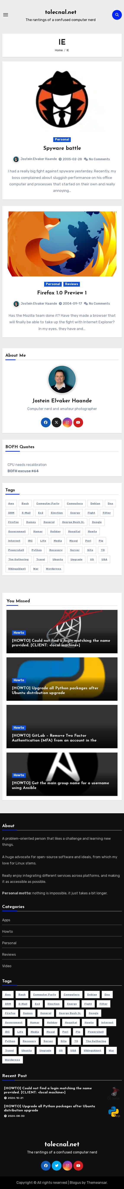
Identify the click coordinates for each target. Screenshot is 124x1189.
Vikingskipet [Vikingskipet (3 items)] (17, 568)
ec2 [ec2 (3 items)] (40, 512)
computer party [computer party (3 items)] (47, 503)
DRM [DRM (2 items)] (11, 512)
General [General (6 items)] (49, 522)
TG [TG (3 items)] (103, 550)
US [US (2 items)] (92, 559)
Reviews (71, 284)
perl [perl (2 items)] (88, 540)
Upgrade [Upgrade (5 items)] (76, 559)
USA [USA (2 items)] (104, 559)
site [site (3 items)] (90, 550)
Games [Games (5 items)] (31, 522)
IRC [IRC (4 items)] (30, 540)
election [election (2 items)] (57, 512)
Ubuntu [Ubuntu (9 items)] (58, 559)
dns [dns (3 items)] (110, 503)
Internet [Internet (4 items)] (14, 540)
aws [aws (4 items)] (11, 503)
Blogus (75, 1183)
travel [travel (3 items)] (40, 559)
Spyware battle (62, 148)
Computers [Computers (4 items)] (75, 503)
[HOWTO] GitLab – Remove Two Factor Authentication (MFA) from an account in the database (54, 740)
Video (6, 966)
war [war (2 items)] (36, 568)
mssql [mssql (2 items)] (73, 540)
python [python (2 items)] (37, 550)
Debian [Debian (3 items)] (95, 503)
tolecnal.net (60, 12)
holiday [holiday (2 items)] (55, 531)
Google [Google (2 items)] (97, 522)
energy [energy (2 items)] (75, 512)
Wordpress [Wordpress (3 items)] (53, 568)
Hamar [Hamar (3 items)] (38, 531)
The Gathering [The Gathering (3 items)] (18, 559)
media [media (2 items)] (58, 540)
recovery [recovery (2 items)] (56, 550)
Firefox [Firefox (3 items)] (13, 522)
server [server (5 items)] (75, 550)
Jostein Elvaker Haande (35, 159)
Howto (19, 633)
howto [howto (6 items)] (92, 531)
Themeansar (97, 1183)
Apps (6, 920)
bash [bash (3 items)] (25, 503)
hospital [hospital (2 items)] (74, 531)
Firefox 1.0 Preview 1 (62, 293)
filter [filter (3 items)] (107, 512)
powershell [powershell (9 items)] (16, 550)
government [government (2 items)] (17, 531)
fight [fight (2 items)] (91, 512)
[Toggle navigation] (5, 14)
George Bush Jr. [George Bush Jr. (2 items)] (73, 522)
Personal (62, 139)
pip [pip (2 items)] (101, 540)
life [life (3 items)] (43, 540)
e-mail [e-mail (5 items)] (26, 512)
